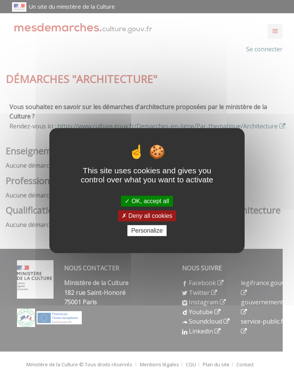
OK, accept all (147, 201)
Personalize (147, 230)
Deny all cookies (147, 216)
